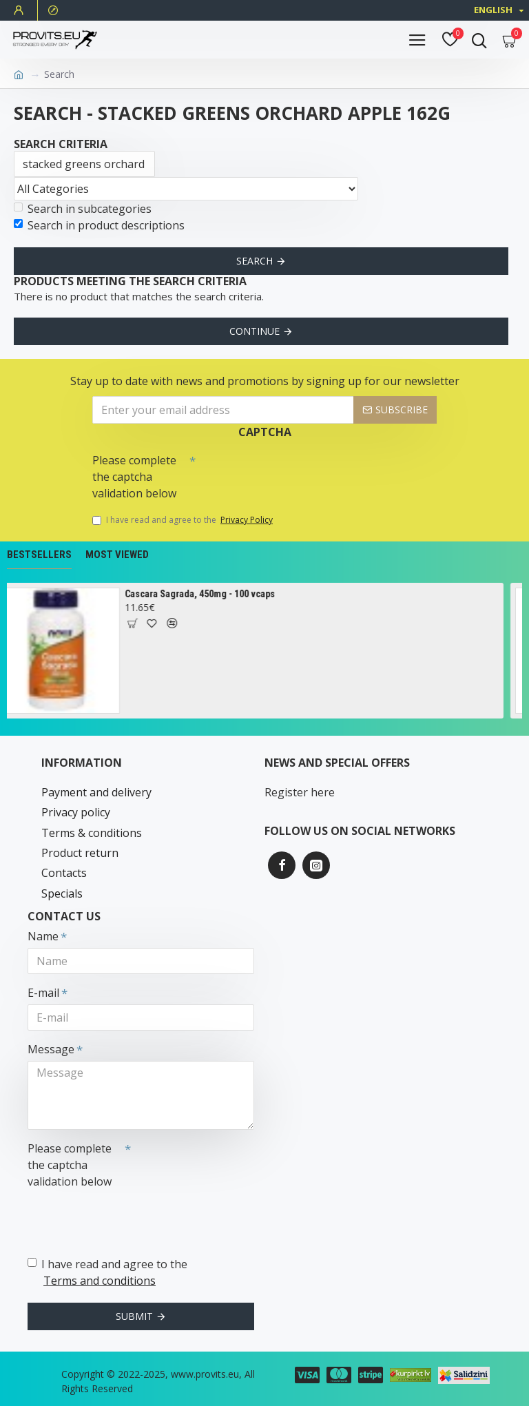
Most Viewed (117, 554)
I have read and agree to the (183, 520)
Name (43, 936)
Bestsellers (39, 554)
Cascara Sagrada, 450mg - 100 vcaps (207, 593)
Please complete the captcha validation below (134, 477)
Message (51, 1049)
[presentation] (292, 472)
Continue (254, 331)
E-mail (43, 992)
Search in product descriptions (99, 225)
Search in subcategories (83, 208)
